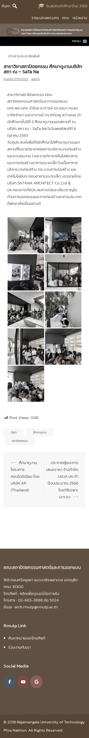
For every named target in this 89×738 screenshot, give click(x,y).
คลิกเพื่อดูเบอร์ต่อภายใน (39, 593)
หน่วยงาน (80, 18)
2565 (14, 432)
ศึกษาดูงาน (39, 432)
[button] (76, 41)
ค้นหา (6, 6)
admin (35, 79)
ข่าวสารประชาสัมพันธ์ (24, 56)
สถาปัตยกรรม (20, 441)
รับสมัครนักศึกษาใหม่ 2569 (66, 6)
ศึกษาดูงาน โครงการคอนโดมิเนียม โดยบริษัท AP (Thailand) (25, 476)
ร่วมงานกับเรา (19, 647)
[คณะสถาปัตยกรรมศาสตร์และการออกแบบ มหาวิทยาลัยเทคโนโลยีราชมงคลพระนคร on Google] (36, 682)
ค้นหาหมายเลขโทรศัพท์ (26, 638)
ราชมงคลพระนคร (45, 18)
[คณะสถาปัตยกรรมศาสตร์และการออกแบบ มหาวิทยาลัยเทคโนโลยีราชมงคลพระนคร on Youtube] (23, 682)
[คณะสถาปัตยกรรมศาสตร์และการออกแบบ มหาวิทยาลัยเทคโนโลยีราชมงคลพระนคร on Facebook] (10, 682)
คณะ (65, 18)
